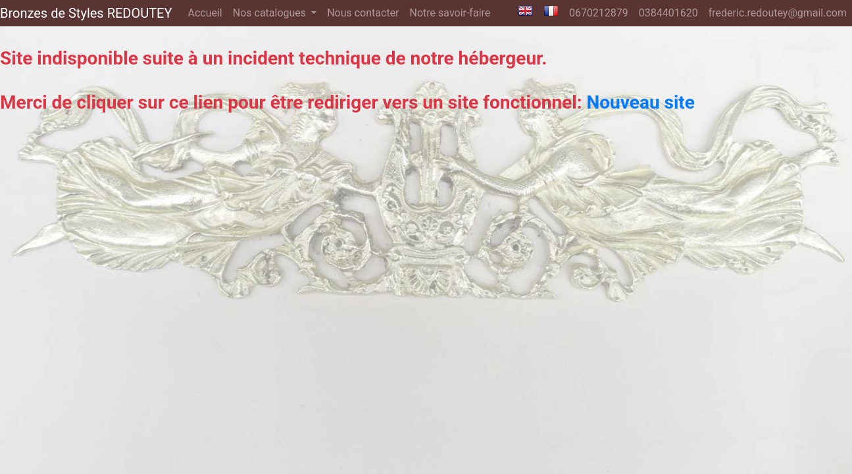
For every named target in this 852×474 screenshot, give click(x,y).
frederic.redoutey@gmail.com (778, 13)
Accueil (207, 12)
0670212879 (598, 13)
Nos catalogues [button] (271, 13)
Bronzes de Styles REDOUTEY (86, 13)
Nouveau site (641, 102)
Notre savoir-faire (450, 13)
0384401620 (668, 13)
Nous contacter (363, 13)
